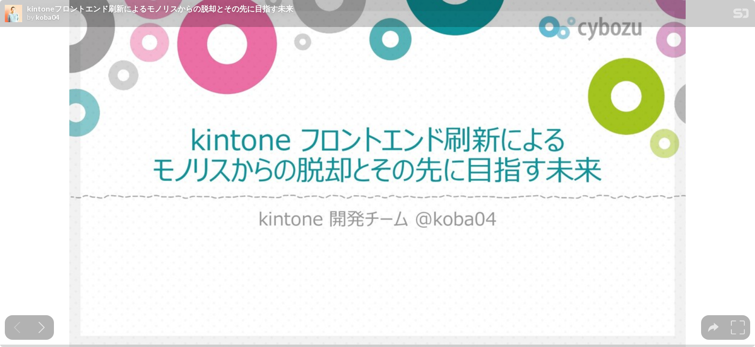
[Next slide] (41, 327)
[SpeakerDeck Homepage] (741, 15)
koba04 (47, 17)
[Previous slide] (17, 327)
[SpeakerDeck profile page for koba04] (13, 14)
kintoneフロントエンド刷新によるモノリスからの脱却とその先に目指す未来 (160, 9)
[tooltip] (713, 327)
